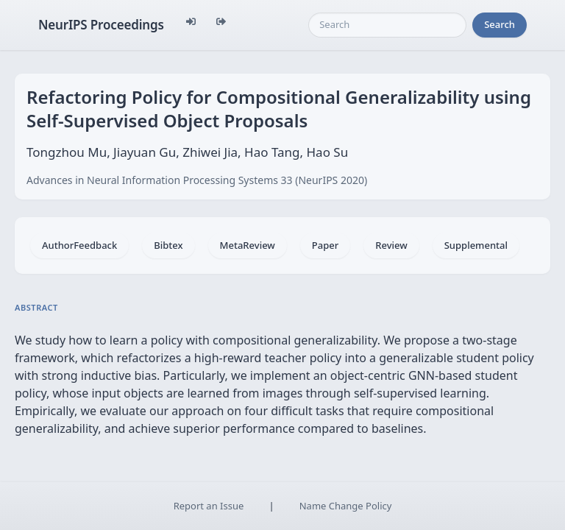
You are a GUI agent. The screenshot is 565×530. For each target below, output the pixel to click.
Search (499, 24)
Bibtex (168, 245)
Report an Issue (209, 505)
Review (391, 245)
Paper (325, 245)
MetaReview (247, 245)
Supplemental (476, 245)
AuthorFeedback (79, 245)
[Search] (387, 25)
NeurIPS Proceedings (101, 24)
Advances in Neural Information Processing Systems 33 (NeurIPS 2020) (196, 180)
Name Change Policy (345, 505)
